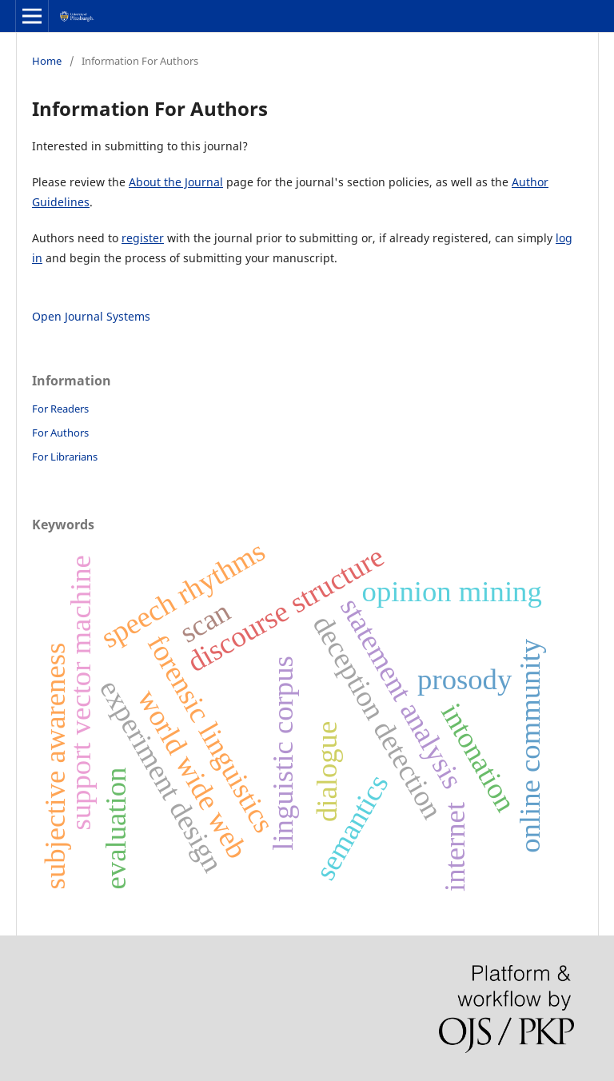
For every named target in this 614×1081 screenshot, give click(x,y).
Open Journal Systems (91, 316)
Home (47, 61)
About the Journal (176, 181)
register (143, 237)
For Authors (60, 432)
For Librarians (65, 456)
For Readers (60, 408)
